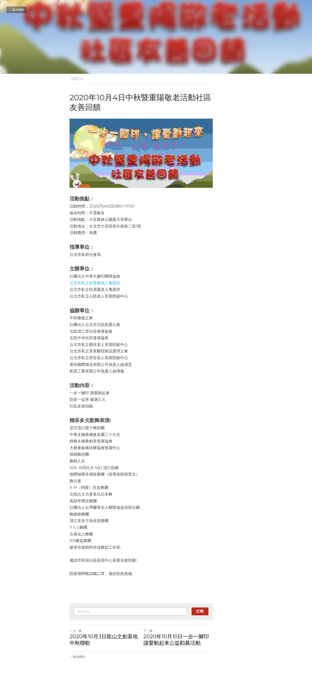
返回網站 (16, 10)
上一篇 (76, 642)
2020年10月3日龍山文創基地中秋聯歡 (112, 650)
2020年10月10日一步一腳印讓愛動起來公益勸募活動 (198, 650)
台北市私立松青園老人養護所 (95, 294)
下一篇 (164, 642)
